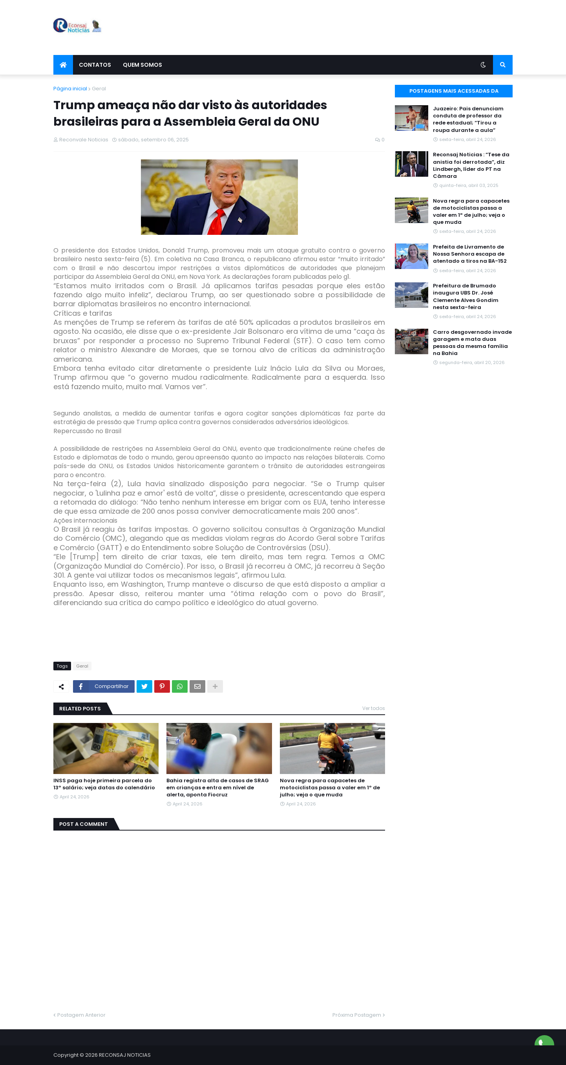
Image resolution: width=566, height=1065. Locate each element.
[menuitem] (63, 65)
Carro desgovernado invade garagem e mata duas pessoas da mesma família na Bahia (472, 343)
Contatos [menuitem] (95, 65)
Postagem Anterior (81, 1015)
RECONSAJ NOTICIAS (125, 1055)
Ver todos (373, 708)
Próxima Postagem (356, 1015)
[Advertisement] (370, 27)
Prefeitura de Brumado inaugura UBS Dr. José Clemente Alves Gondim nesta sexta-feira (465, 296)
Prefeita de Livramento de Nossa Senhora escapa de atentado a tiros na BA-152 (470, 254)
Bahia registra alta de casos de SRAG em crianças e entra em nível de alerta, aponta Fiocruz (217, 787)
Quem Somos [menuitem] (142, 65)
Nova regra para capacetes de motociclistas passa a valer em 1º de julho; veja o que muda (330, 787)
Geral (99, 88)
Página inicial (70, 88)
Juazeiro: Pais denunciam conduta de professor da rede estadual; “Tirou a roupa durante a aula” (468, 119)
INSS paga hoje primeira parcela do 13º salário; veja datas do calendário (104, 784)
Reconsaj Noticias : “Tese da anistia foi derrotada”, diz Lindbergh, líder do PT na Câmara (471, 165)
